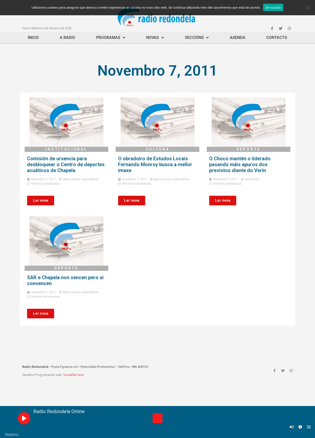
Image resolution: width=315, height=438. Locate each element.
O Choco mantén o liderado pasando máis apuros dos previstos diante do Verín (239, 164)
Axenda (237, 37)
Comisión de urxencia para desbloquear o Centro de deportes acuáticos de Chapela (66, 164)
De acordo (273, 7)
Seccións (197, 37)
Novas (155, 37)
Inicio (33, 37)
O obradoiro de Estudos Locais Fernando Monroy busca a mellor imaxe (155, 164)
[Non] (307, 7)
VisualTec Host (73, 375)
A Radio (67, 37)
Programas (110, 37)
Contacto (276, 37)
